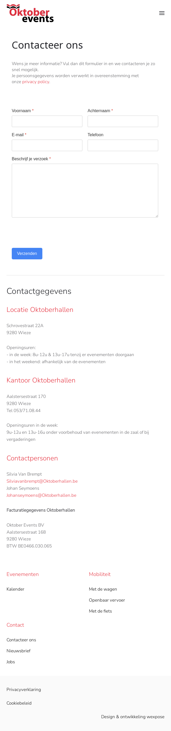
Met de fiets (100, 611)
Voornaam (23, 110)
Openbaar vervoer (107, 600)
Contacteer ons (21, 640)
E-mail (19, 135)
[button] (161, 13)
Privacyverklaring (23, 690)
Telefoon (96, 135)
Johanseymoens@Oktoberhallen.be (41, 495)
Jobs (11, 662)
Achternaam (100, 110)
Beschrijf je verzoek (31, 159)
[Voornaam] (47, 121)
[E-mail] (47, 145)
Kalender (15, 589)
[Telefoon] (123, 145)
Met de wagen (103, 589)
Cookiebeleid (18, 703)
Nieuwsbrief (18, 651)
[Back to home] (30, 13)
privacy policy (35, 82)
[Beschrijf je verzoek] (85, 191)
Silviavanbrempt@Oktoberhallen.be (42, 481)
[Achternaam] (123, 121)
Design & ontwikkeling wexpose (132, 717)
